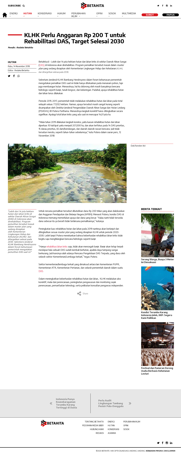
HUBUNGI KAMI (97, 429)
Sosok (112, 13)
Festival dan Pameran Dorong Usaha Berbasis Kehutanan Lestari (157, 371)
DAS (41, 271)
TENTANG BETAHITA (94, 421)
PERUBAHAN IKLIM (131, 421)
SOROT (150, 14)
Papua (171, 14)
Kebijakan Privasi (154, 451)
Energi (14, 13)
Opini (99, 13)
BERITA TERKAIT (151, 209)
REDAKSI (100, 433)
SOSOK (126, 429)
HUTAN (111, 425)
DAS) (42, 65)
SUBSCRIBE (14, 5)
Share (82, 293)
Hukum (61, 13)
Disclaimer (169, 451)
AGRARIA (112, 433)
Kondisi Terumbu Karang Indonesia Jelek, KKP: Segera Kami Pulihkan (156, 315)
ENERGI (111, 421)
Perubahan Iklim (78, 15)
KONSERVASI (113, 429)
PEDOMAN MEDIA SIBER (93, 425)
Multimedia (129, 13)
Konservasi (45, 13)
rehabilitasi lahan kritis (56, 246)
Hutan (27, 13)
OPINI (125, 425)
